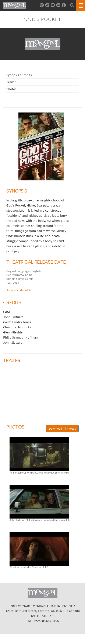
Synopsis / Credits (19, 75)
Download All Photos (62, 428)
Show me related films (20, 290)
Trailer (11, 82)
